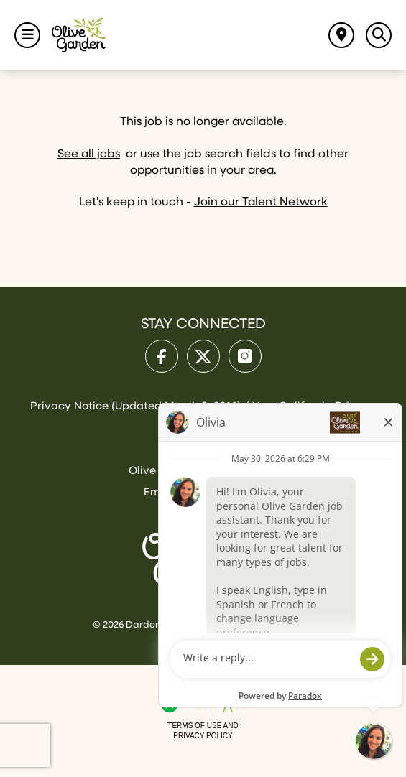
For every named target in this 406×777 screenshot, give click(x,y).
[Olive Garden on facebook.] (161, 356)
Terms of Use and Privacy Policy (202, 731)
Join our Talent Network (261, 202)
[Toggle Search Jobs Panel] (379, 35)
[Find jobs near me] (341, 35)
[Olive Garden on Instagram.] (245, 356)
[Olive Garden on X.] (203, 356)
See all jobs (88, 154)
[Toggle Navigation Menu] (27, 35)
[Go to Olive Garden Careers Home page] (79, 34)
